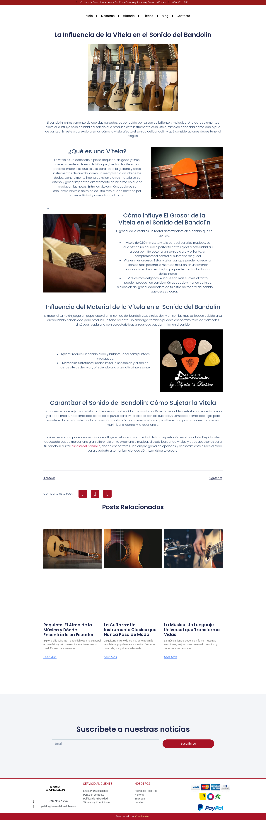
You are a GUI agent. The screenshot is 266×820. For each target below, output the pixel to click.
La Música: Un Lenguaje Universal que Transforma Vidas (192, 629)
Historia (129, 16)
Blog (165, 16)
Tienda (148, 16)
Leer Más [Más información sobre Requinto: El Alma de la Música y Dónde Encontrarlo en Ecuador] (50, 657)
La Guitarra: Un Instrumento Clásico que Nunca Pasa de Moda (130, 630)
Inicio (89, 16)
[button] (83, 494)
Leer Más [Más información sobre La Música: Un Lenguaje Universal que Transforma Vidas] (170, 657)
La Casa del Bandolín (85, 446)
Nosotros (108, 16)
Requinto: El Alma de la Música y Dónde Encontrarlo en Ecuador (68, 630)
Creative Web (142, 816)
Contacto (183, 16)
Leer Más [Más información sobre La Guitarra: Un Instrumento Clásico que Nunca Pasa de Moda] (110, 657)
